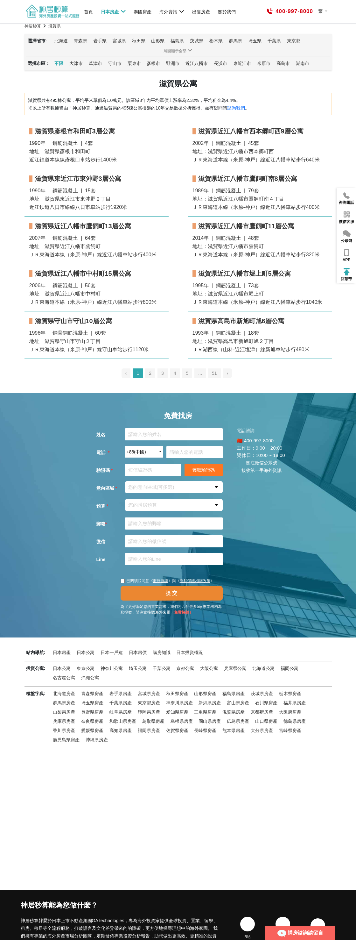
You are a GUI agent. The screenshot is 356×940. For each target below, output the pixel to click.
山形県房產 (205, 693)
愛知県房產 (177, 712)
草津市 (95, 63)
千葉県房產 (120, 702)
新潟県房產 (210, 702)
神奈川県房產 (179, 702)
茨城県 (196, 40)
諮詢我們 (236, 107)
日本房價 (138, 652)
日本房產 (113, 11)
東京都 (293, 40)
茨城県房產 (262, 693)
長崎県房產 (205, 730)
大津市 (76, 63)
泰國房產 (142, 11)
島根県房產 (182, 721)
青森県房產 (92, 693)
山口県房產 (266, 721)
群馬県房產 (64, 702)
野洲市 (172, 63)
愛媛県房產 (92, 730)
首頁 (88, 11)
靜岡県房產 (149, 712)
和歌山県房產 (122, 721)
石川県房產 (266, 702)
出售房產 (201, 11)
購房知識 (162, 652)
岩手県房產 (120, 693)
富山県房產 (238, 702)
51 (214, 373)
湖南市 (302, 63)
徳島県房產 (294, 721)
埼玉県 (255, 40)
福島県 (177, 40)
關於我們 (227, 11)
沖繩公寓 (90, 677)
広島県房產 (238, 721)
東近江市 (242, 63)
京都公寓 (185, 668)
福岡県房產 (149, 730)
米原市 (263, 63)
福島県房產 (233, 693)
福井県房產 (294, 702)
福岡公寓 (289, 668)
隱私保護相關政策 (195, 581)
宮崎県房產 (290, 730)
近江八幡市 (196, 63)
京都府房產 (262, 712)
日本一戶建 (112, 652)
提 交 (171, 593)
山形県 (157, 40)
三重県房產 (205, 712)
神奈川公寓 (112, 668)
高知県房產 (120, 730)
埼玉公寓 (138, 668)
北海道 (61, 40)
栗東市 (134, 63)
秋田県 (138, 40)
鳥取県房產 (153, 721)
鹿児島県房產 (66, 739)
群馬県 (235, 40)
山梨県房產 (64, 712)
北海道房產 (64, 693)
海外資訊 (172, 11)
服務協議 (160, 581)
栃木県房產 (290, 693)
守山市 (115, 63)
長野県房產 (92, 712)
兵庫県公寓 (235, 668)
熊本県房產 (233, 730)
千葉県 (274, 40)
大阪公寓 (209, 668)
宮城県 (119, 40)
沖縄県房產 (97, 739)
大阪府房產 (290, 712)
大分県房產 (262, 730)
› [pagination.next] (227, 373)
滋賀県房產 (233, 712)
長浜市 (220, 63)
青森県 (80, 40)
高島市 (283, 63)
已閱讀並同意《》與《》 (167, 581)
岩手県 (100, 40)
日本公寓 (85, 652)
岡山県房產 (210, 721)
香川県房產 (64, 730)
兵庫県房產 (64, 721)
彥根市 (153, 63)
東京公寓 (85, 668)
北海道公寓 (263, 668)
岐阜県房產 (120, 712)
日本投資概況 (189, 652)
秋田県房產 (177, 693)
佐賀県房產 (177, 730)
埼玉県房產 (92, 702)
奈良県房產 (92, 721)
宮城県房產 (149, 693)
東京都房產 (149, 702)
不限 (58, 63)
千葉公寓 (162, 668)
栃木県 (216, 40)
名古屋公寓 (64, 677)
